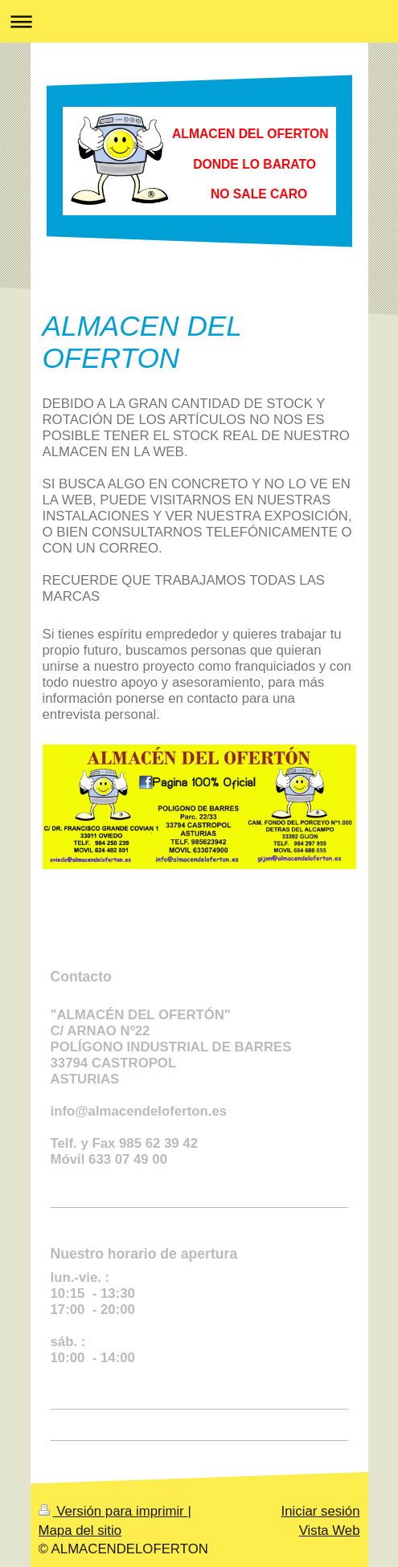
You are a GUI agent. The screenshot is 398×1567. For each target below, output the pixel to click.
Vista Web (329, 1530)
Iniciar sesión (320, 1511)
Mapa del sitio (80, 1530)
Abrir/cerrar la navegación (199, 21)
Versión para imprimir (113, 1511)
